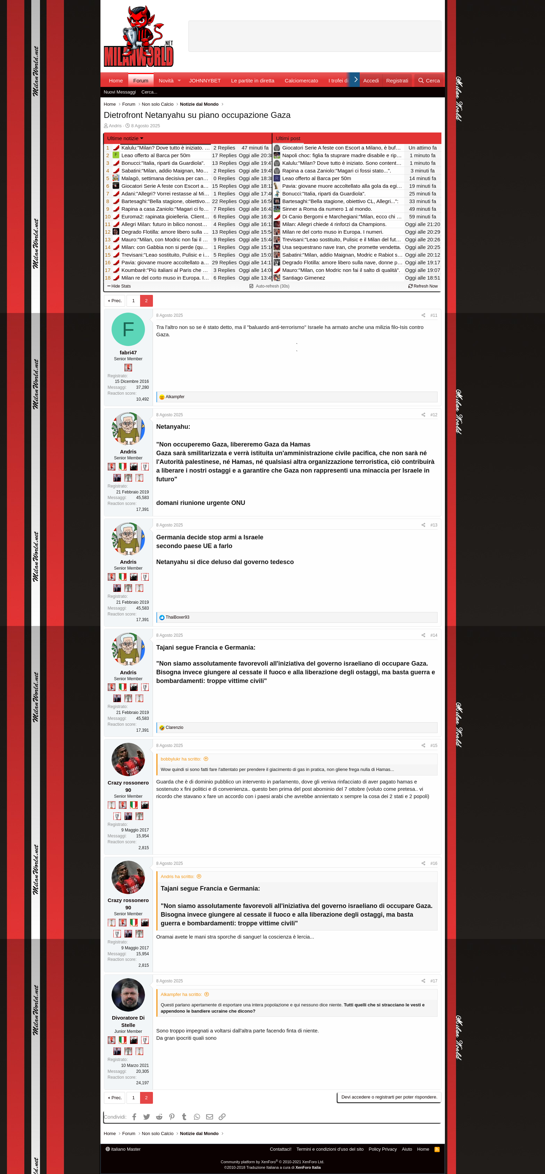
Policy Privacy (383, 1149)
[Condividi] (423, 316)
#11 (433, 315)
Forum (140, 80)
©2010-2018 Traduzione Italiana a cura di (272, 1167)
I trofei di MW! (344, 80)
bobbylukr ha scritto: (181, 759)
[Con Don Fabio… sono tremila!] (117, 478)
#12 (433, 414)
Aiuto (407, 1149)
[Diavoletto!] (128, 367)
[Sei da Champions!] (145, 467)
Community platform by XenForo (272, 1162)
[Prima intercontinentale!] (139, 478)
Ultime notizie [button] (123, 138)
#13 (433, 525)
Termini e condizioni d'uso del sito (330, 1149)
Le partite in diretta (252, 80)
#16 (433, 863)
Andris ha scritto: (178, 876)
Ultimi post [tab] (288, 138)
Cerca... (149, 92)
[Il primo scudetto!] (123, 467)
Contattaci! (280, 1149)
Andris (115, 125)
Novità (166, 80)
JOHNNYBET (205, 80)
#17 (433, 981)
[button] (179, 80)
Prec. (117, 300)
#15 (433, 745)
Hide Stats (119, 286)
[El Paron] (134, 467)
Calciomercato (301, 80)
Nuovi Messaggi (120, 92)
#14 (433, 635)
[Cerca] (428, 80)
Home (116, 80)
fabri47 (128, 352)
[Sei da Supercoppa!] (128, 478)
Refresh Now (423, 286)
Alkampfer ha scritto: (181, 994)
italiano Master (123, 1149)
